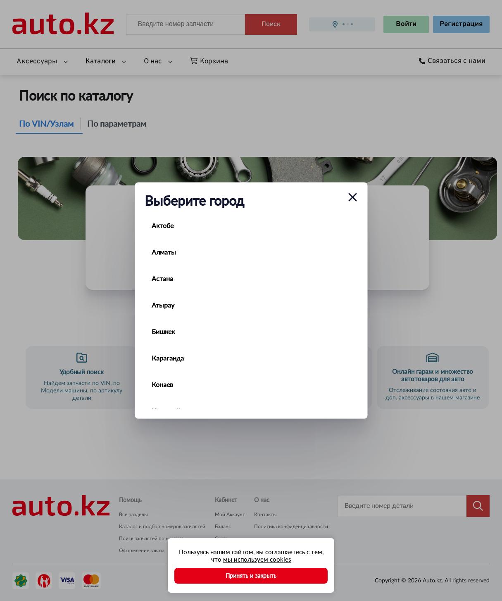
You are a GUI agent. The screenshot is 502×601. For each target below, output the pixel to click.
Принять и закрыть (251, 575)
